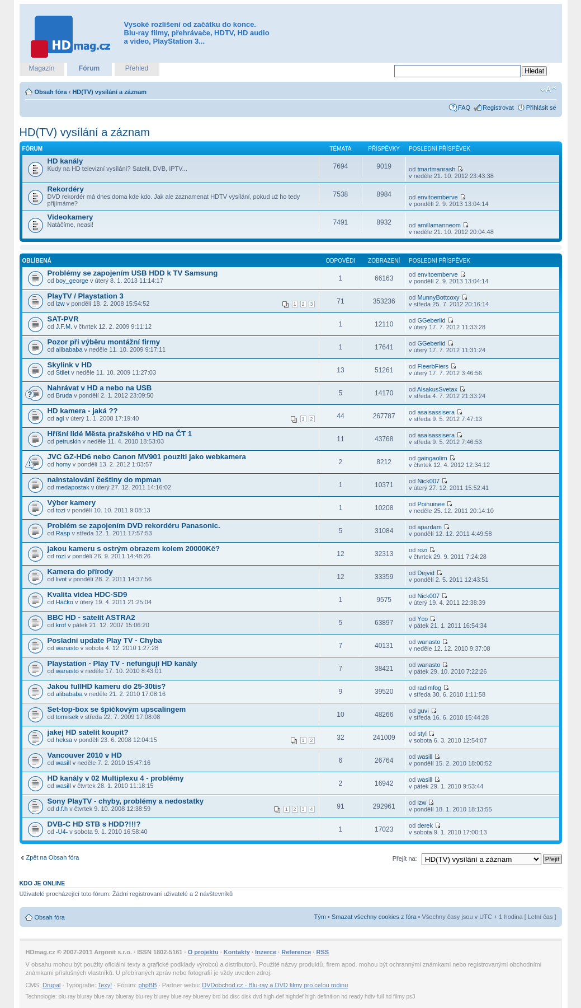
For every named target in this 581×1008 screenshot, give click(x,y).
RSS (323, 952)
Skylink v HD (70, 365)
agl (60, 418)
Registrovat (498, 107)
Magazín (41, 68)
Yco (422, 618)
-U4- (62, 831)
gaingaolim (432, 458)
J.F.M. (64, 326)
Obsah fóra (51, 91)
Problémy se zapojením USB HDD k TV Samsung (133, 273)
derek (425, 825)
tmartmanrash (436, 169)
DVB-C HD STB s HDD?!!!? (94, 824)
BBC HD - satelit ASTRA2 (91, 617)
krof (61, 625)
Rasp (63, 533)
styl (422, 733)
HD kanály (65, 161)
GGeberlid (431, 320)
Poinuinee (431, 504)
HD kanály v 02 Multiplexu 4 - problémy (116, 778)
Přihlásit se (541, 107)
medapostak (72, 487)
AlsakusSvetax (437, 389)
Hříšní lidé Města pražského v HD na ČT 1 (120, 434)
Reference (296, 952)
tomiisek (67, 716)
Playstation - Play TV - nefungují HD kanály (122, 663)
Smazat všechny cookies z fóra (374, 916)
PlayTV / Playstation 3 (86, 296)
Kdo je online (42, 883)
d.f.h (62, 808)
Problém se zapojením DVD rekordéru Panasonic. (134, 525)
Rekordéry (66, 189)
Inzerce (265, 952)
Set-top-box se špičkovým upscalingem (117, 709)
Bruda (64, 395)
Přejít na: (405, 858)
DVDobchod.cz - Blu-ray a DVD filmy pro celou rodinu (275, 985)
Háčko (64, 602)
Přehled (136, 68)
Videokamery (70, 217)
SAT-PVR (63, 319)
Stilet (62, 372)
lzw (60, 303)
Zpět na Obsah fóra (52, 857)
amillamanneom (439, 225)
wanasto (67, 648)
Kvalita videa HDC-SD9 (87, 594)
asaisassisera (436, 412)
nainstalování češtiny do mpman (105, 479)
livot (61, 579)
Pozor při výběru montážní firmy (104, 342)
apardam (429, 527)
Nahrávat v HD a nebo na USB (100, 388)
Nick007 (428, 481)
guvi (422, 710)
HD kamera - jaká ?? (83, 411)
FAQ (464, 107)
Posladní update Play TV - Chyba (105, 640)
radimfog (429, 687)
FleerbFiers (432, 366)
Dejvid (425, 573)
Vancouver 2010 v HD (85, 755)
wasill (63, 762)
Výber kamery (72, 502)
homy (63, 464)
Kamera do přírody (80, 571)
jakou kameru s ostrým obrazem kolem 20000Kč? (134, 548)
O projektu (203, 952)
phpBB (147, 985)
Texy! (105, 985)
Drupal (51, 985)
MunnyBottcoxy (438, 297)
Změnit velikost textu (548, 90)
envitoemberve (437, 197)
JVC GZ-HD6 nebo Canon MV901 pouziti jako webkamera (147, 456)
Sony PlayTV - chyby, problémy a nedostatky (126, 801)
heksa (64, 739)
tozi (60, 510)
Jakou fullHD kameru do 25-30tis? (107, 686)
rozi (61, 556)
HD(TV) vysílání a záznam (109, 91)
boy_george (72, 280)
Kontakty (237, 952)
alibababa (69, 349)
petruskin (68, 441)
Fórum (89, 68)
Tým (320, 916)
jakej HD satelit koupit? (88, 732)
